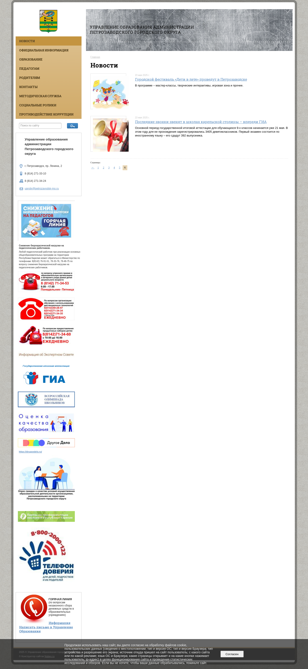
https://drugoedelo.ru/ (30, 452)
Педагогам (29, 68)
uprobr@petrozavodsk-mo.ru (42, 188)
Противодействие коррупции (46, 114)
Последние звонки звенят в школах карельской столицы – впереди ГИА (201, 121)
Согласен (232, 654)
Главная (95, 57)
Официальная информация (43, 50)
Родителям (29, 77)
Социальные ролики (37, 105)
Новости (27, 41)
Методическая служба (40, 96)
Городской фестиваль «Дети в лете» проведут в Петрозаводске (191, 79)
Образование (30, 59)
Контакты (28, 87)
